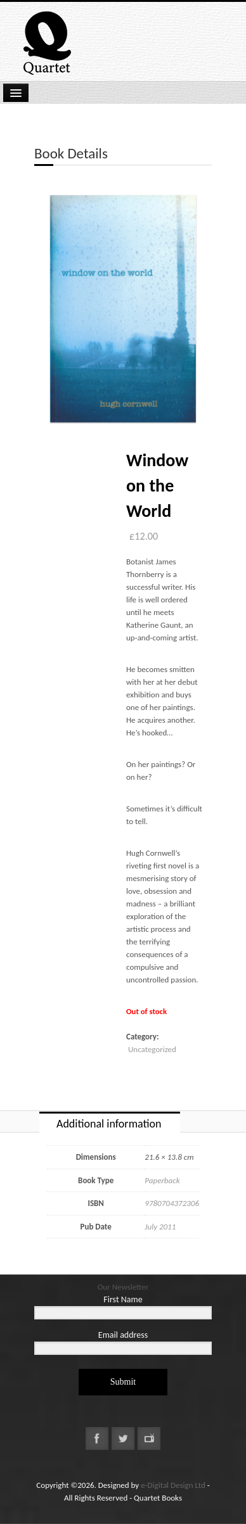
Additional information (108, 1124)
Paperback (162, 1180)
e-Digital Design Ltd (173, 1485)
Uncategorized (152, 1049)
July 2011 (160, 1226)
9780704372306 (172, 1203)
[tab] (109, 1122)
